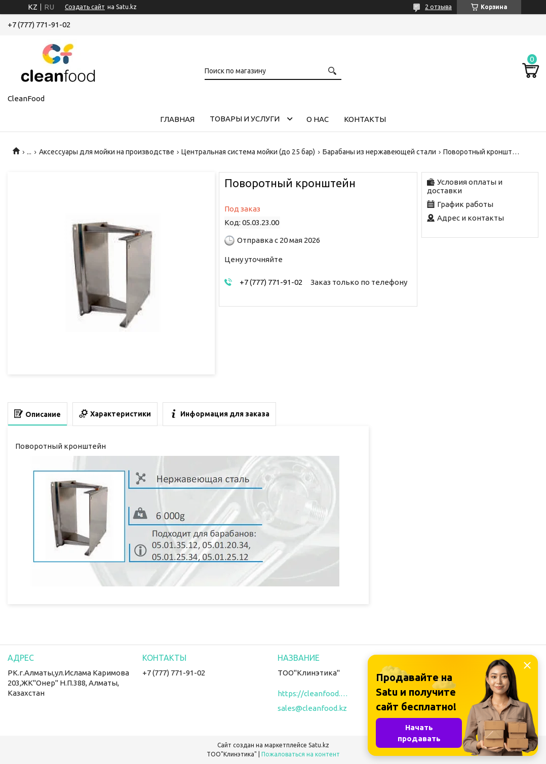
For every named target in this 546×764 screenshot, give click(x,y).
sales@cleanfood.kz (312, 708)
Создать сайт (85, 7)
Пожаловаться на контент (300, 754)
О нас (317, 119)
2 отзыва (438, 7)
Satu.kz (318, 745)
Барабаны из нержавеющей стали (379, 152)
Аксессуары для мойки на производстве (106, 152)
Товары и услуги (245, 118)
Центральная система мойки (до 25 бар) (248, 152)
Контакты (365, 119)
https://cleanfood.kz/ (313, 693)
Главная (177, 119)
